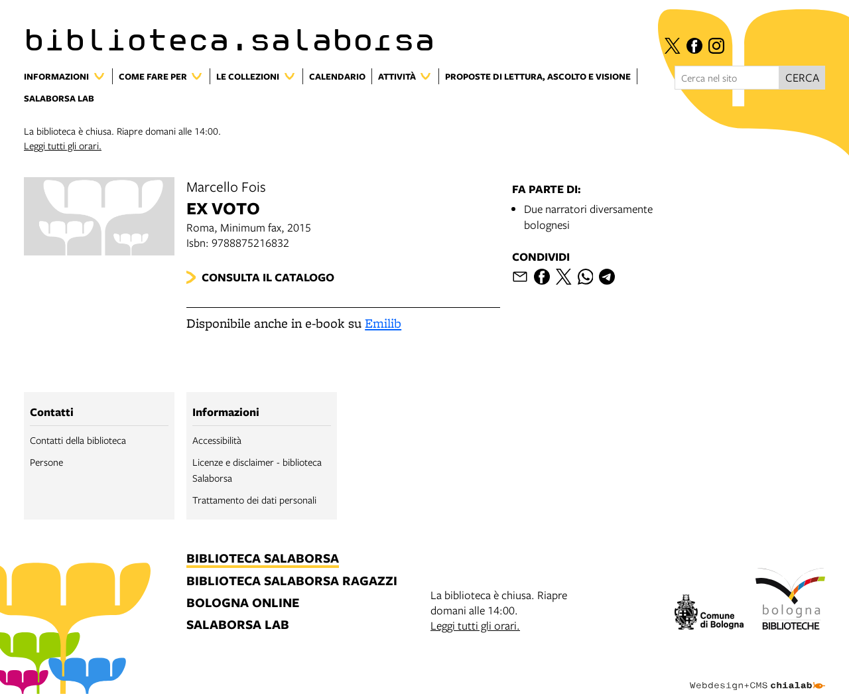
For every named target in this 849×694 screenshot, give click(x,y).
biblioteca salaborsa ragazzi (291, 581)
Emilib (383, 323)
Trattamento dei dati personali (254, 499)
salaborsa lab (237, 625)
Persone (46, 461)
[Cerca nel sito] (727, 78)
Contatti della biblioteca (78, 440)
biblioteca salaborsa (262, 559)
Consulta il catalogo (268, 277)
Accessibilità (216, 440)
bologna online (242, 603)
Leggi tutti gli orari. (62, 145)
